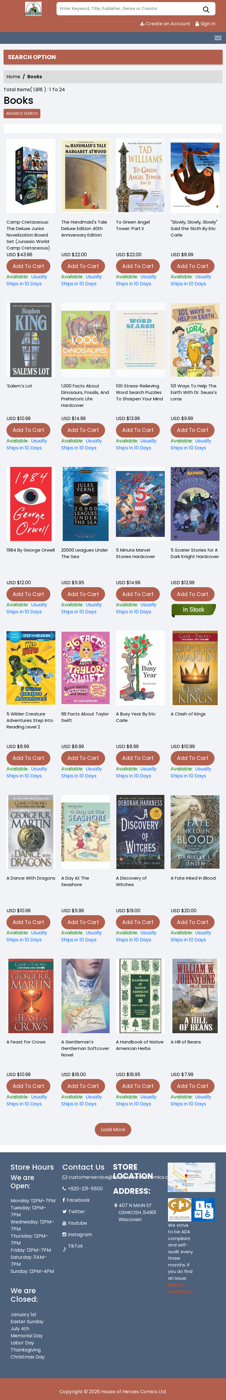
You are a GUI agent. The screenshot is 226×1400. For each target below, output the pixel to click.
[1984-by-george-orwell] (30, 608)
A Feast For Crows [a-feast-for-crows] (26, 1042)
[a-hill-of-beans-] (195, 1100)
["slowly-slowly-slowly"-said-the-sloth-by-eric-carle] (195, 177)
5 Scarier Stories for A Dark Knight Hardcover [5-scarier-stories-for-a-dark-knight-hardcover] (195, 553)
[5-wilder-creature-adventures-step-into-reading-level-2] (30, 772)
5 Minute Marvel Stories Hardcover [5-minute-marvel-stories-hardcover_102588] (135, 553)
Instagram (80, 1234)
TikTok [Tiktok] (75, 1246)
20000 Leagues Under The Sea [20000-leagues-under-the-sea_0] (84, 553)
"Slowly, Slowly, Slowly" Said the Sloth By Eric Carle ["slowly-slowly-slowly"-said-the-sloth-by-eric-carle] (194, 228)
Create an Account (165, 23)
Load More (113, 1129)
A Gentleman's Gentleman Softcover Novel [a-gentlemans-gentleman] (85, 1048)
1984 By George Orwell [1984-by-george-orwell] (30, 550)
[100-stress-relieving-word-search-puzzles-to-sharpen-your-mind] (140, 444)
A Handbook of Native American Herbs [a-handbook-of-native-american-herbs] (140, 1045)
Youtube (77, 1223)
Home (13, 76)
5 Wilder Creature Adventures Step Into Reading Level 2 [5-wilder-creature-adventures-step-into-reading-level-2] (29, 720)
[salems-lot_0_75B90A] (30, 444)
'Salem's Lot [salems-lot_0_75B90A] (19, 386)
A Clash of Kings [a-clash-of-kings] (188, 714)
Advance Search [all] (22, 113)
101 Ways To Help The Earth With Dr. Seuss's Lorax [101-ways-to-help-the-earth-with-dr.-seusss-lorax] (194, 392)
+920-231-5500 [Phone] (85, 1188)
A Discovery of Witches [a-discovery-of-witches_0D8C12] (131, 881)
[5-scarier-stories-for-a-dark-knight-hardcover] (193, 610)
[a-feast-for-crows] (30, 1100)
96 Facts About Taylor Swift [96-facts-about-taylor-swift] (85, 717)
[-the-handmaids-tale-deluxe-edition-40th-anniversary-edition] (85, 177)
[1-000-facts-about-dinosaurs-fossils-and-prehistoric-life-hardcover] (85, 444)
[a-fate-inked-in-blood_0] (195, 936)
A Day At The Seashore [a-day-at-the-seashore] (75, 881)
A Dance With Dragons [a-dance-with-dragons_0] (30, 878)
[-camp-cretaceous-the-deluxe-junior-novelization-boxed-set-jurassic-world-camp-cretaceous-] (30, 177)
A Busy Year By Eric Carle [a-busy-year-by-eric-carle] (136, 717)
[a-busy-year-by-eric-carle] (140, 772)
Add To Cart (28, 266)
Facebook (78, 1200)
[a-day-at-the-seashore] (85, 936)
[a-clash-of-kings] (195, 772)
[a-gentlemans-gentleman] (85, 1100)
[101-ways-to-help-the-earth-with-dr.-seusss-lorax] (195, 444)
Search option (32, 57)
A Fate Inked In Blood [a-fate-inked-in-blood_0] (193, 878)
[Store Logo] (33, 9)
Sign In (205, 23)
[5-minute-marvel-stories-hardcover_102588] (140, 608)
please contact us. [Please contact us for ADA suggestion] (180, 1287)
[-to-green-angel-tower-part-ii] (140, 177)
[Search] (135, 8)
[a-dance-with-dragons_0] (30, 936)
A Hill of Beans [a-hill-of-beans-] (186, 1042)
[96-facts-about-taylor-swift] (85, 772)
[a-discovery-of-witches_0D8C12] (140, 936)
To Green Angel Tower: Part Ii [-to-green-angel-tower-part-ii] (133, 225)
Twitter (76, 1211)
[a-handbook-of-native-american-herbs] (140, 1100)
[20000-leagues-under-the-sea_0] (85, 608)
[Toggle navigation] (218, 38)
